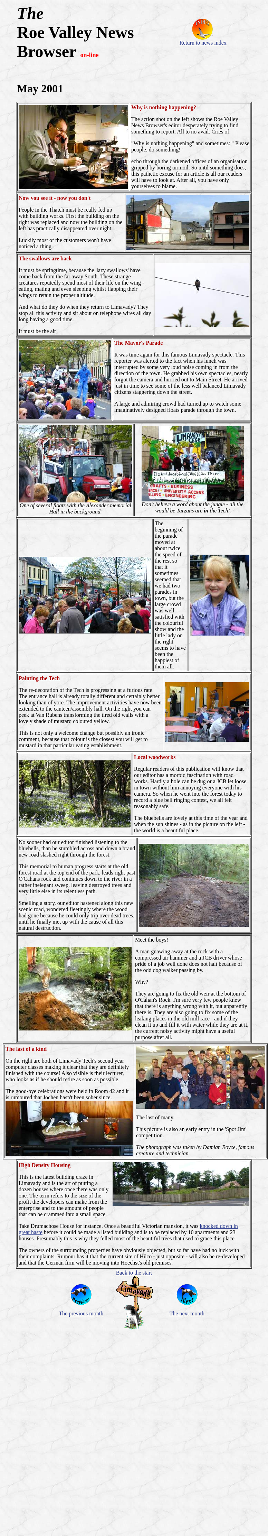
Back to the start (134, 1273)
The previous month (81, 1313)
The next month (187, 1313)
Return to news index (202, 43)
